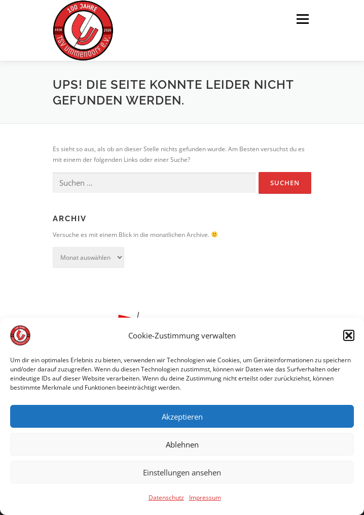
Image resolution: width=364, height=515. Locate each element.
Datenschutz (166, 501)
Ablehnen (182, 447)
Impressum (205, 501)
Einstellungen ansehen (182, 475)
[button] (349, 339)
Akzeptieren (182, 420)
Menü (302, 19)
